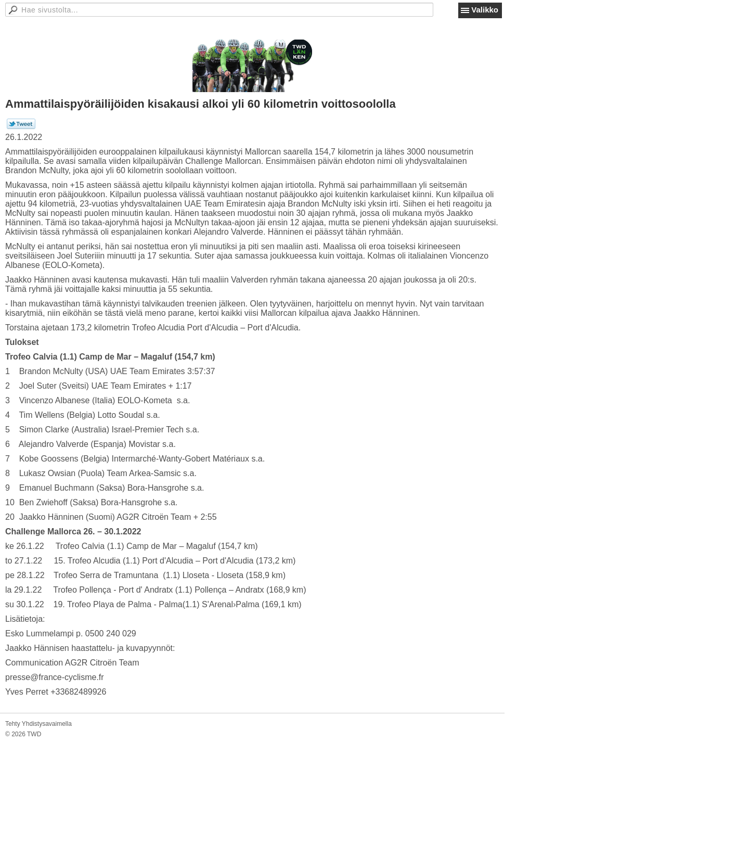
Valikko (484, 9)
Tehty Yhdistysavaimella (38, 723)
